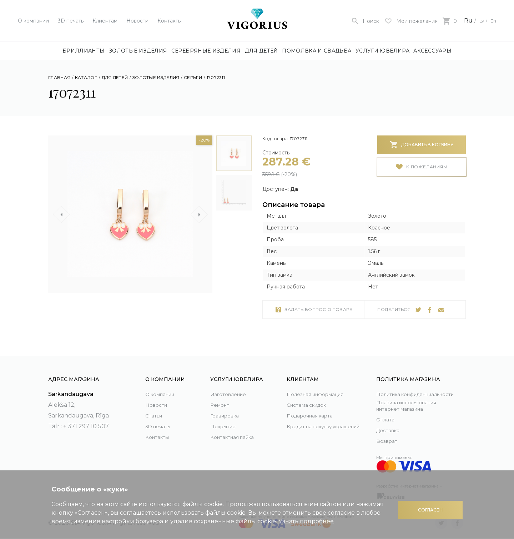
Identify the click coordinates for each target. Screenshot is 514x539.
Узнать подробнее (306, 521)
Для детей (261, 51)
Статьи (155, 407)
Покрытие (225, 418)
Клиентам (104, 21)
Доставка (390, 430)
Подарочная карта (314, 407)
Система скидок (311, 396)
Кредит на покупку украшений (315, 423)
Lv (478, 20)
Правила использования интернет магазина (413, 405)
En (492, 20)
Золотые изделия (138, 51)
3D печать (71, 21)
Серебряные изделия (206, 51)
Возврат (388, 440)
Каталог (86, 77)
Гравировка (228, 407)
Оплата (387, 419)
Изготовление (231, 385)
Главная (59, 77)
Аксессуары (432, 51)
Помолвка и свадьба (316, 51)
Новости (137, 21)
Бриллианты (83, 51)
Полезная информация (322, 385)
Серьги (193, 77)
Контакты (169, 21)
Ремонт (221, 396)
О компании (33, 21)
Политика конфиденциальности (410, 388)
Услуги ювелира (382, 51)
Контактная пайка (237, 428)
